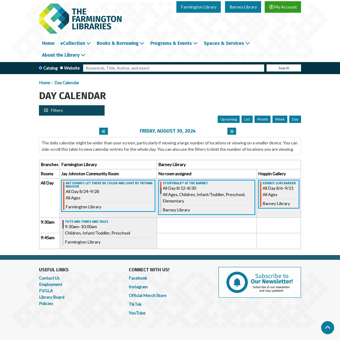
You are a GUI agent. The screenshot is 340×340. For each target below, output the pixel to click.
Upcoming (228, 119)
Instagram (138, 286)
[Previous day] (103, 131)
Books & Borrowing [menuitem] (118, 43)
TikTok (135, 304)
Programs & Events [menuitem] (171, 43)
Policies (46, 303)
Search (284, 68)
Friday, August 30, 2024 (168, 131)
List (247, 119)
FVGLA (46, 290)
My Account (283, 6)
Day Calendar (66, 82)
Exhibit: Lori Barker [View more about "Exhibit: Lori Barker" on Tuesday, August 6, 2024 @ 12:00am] (279, 183)
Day (295, 119)
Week (280, 119)
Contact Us (49, 278)
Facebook (138, 278)
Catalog (50, 68)
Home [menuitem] (48, 43)
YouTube (137, 312)
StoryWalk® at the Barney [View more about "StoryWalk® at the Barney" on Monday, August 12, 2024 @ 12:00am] (185, 183)
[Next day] (231, 131)
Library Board (51, 297)
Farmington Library (199, 6)
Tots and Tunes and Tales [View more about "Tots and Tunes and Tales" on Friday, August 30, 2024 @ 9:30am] (86, 221)
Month (262, 119)
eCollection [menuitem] (72, 43)
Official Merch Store (147, 295)
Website (72, 68)
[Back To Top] (327, 327)
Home (44, 82)
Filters (57, 110)
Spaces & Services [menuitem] (224, 43)
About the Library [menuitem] (61, 55)
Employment (50, 284)
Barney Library (243, 6)
